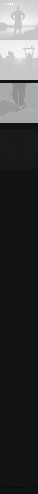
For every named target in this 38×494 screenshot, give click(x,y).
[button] (34, 4)
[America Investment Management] (10, 4)
